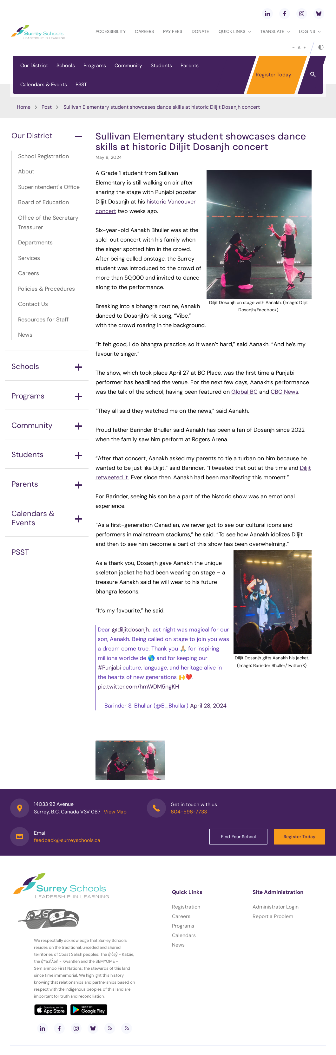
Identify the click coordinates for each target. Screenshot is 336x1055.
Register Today (273, 74)
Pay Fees (172, 31)
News (25, 335)
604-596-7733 (189, 811)
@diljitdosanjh (130, 629)
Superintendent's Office (49, 187)
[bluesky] (318, 13)
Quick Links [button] (235, 31)
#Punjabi (109, 667)
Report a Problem (273, 916)
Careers (144, 31)
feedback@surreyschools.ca (67, 840)
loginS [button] (310, 31)
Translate (275, 31)
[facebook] (284, 13)
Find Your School (238, 836)
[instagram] (301, 13)
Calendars (184, 935)
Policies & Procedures (46, 289)
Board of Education (43, 202)
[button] (313, 74)
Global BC (244, 392)
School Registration (43, 156)
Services (29, 258)
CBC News (284, 392)
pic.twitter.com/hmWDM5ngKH (138, 686)
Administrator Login (276, 906)
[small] (293, 47)
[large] (304, 47)
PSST (81, 84)
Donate (200, 31)
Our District (34, 65)
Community (128, 65)
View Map (115, 811)
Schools (65, 65)
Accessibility (111, 31)
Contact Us (33, 304)
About (26, 171)
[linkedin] (267, 13)
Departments (35, 242)
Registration (186, 906)
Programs (94, 65)
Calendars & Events (43, 84)
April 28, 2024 (208, 705)
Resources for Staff (43, 319)
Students (161, 65)
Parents (190, 65)
